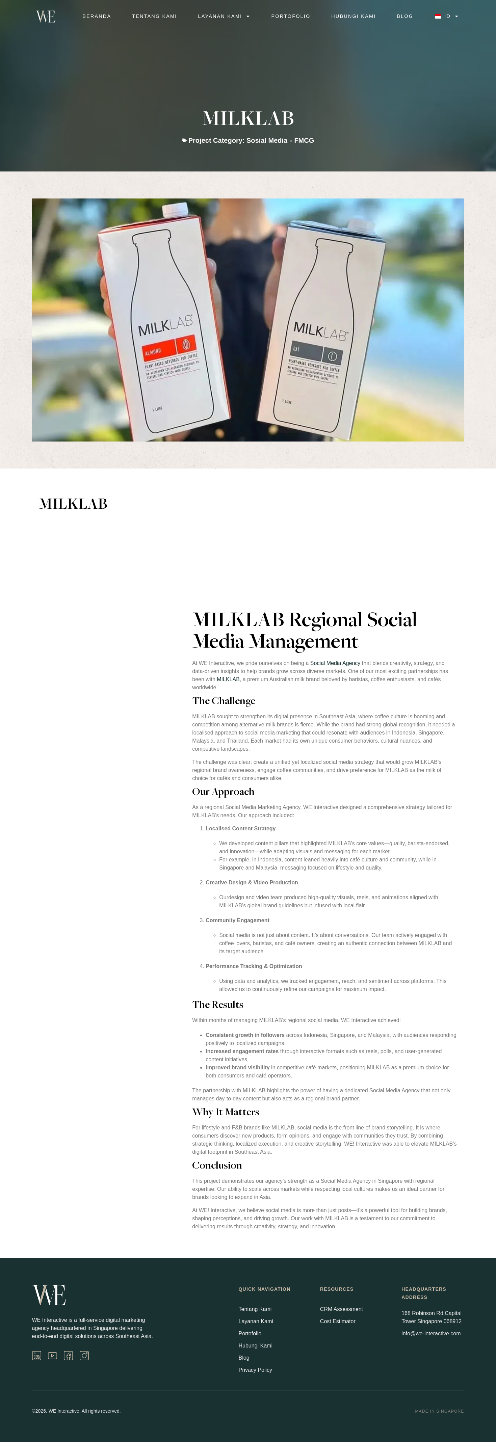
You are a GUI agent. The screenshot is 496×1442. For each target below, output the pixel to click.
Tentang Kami (154, 16)
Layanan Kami (224, 16)
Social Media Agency (335, 663)
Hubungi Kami (353, 16)
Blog (405, 16)
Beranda (96, 16)
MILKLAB (228, 679)
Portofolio (291, 16)
